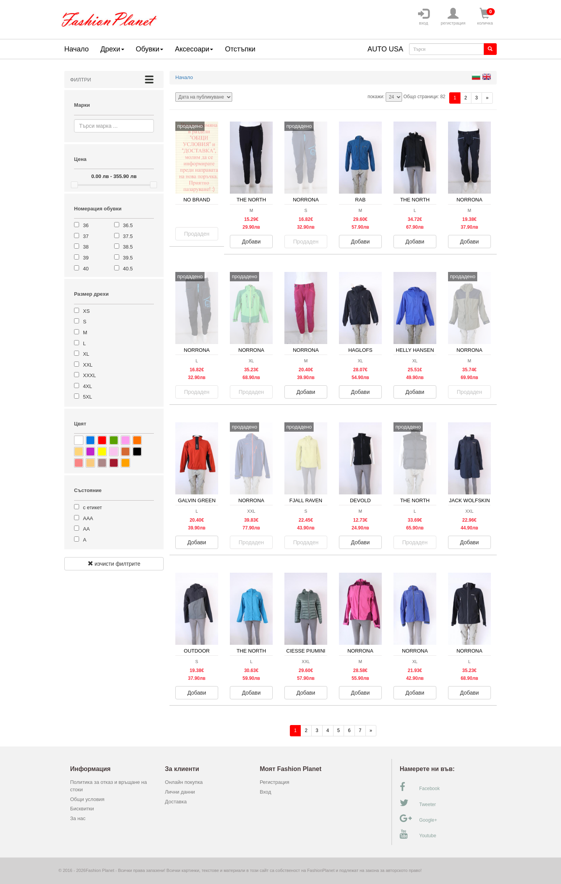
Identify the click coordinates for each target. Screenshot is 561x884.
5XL (87, 397)
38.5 (128, 247)
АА (86, 529)
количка (485, 16)
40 (85, 269)
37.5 (128, 236)
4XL (87, 386)
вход (423, 16)
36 (85, 225)
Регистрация (274, 782)
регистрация (453, 16)
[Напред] (487, 98)
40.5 (128, 269)
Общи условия (87, 799)
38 (85, 247)
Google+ (418, 818)
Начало (76, 49)
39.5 (128, 258)
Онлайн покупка (184, 782)
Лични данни (180, 792)
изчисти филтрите (114, 564)
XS (86, 311)
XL (86, 354)
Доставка (176, 802)
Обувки (149, 49)
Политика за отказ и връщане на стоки (108, 785)
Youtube (418, 834)
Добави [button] (251, 241)
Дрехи (112, 49)
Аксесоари (194, 49)
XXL (88, 365)
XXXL (89, 375)
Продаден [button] (197, 234)
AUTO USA (385, 49)
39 (85, 258)
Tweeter (418, 803)
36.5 (128, 225)
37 (85, 236)
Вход (265, 792)
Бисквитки (82, 809)
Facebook (420, 787)
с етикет (92, 507)
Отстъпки (240, 49)
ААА (88, 518)
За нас (78, 818)
